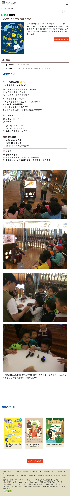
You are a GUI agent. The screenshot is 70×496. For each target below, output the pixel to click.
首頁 (4, 8)
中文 (65, 11)
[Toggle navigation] (67, 3)
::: (2, 8)
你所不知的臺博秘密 (54, 444)
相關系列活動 (8, 407)
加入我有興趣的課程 (62, 39)
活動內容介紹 (8, 74)
